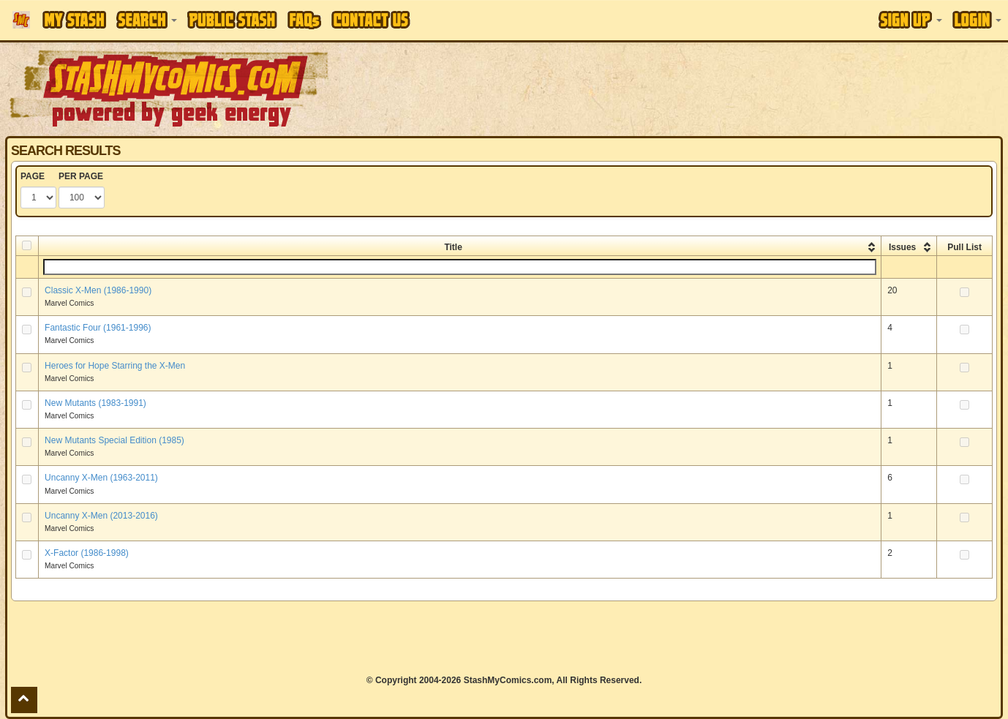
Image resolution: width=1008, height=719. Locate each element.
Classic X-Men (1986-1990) (98, 290)
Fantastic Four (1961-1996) (98, 328)
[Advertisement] (711, 88)
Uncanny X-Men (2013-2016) (101, 516)
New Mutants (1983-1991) (95, 403)
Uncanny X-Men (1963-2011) (101, 478)
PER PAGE (81, 176)
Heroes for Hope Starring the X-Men (115, 366)
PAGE (32, 176)
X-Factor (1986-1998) (87, 553)
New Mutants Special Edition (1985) (114, 440)
